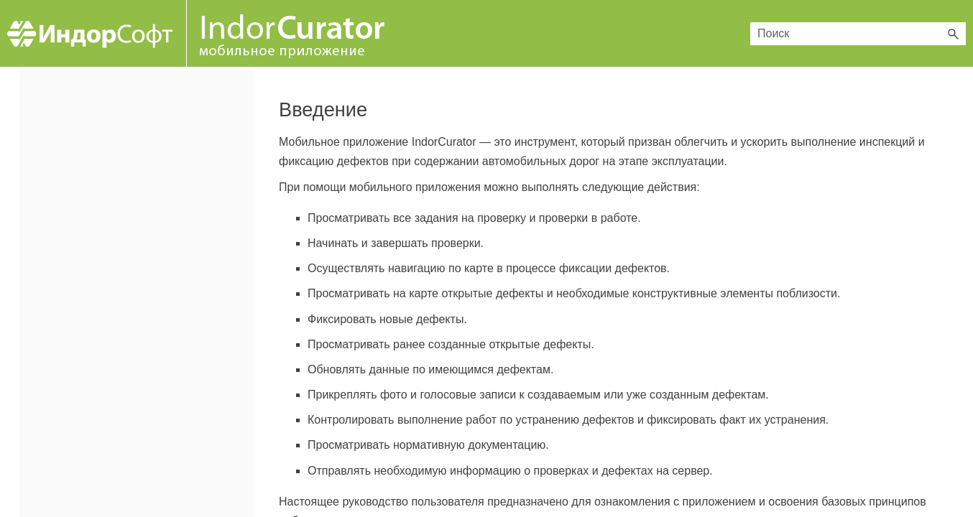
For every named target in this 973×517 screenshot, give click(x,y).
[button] (953, 33)
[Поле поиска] (858, 33)
